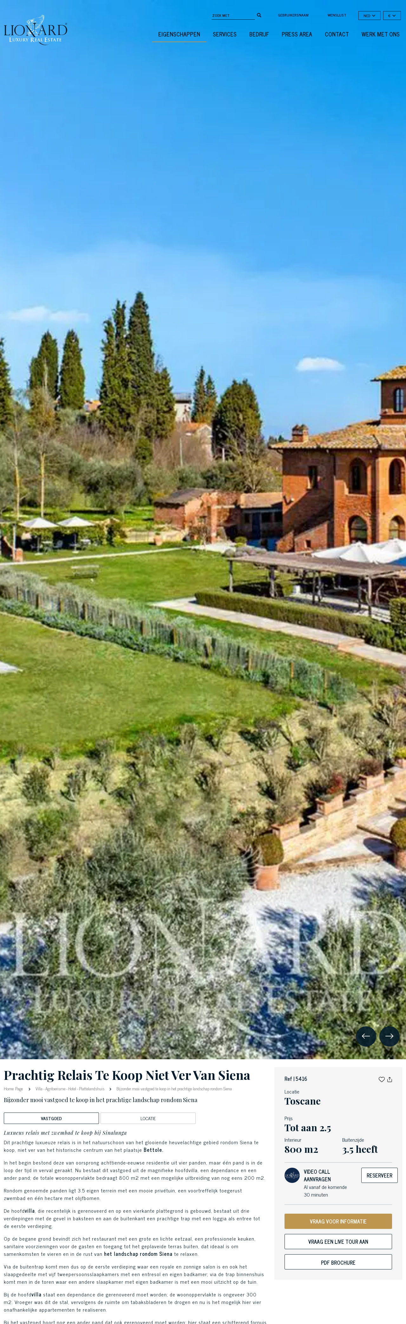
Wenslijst (337, 15)
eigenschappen (179, 34)
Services (225, 34)
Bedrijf (259, 34)
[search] (259, 14)
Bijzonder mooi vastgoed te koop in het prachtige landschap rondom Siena (173, 1088)
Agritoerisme (55, 1088)
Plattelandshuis (91, 1088)
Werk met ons (381, 34)
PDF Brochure (338, 1262)
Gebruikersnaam (293, 15)
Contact (337, 34)
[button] (382, 1078)
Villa (39, 1088)
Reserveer (379, 1175)
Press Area (297, 34)
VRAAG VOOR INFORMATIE (338, 1221)
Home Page (14, 1088)
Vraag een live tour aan (338, 1241)
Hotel (72, 1088)
